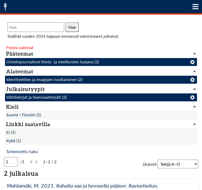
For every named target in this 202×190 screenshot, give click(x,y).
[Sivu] (11, 162)
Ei (8, 132)
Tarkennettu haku (22, 151)
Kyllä (10, 140)
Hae (72, 27)
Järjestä (149, 164)
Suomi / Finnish (20, 114)
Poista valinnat (20, 47)
